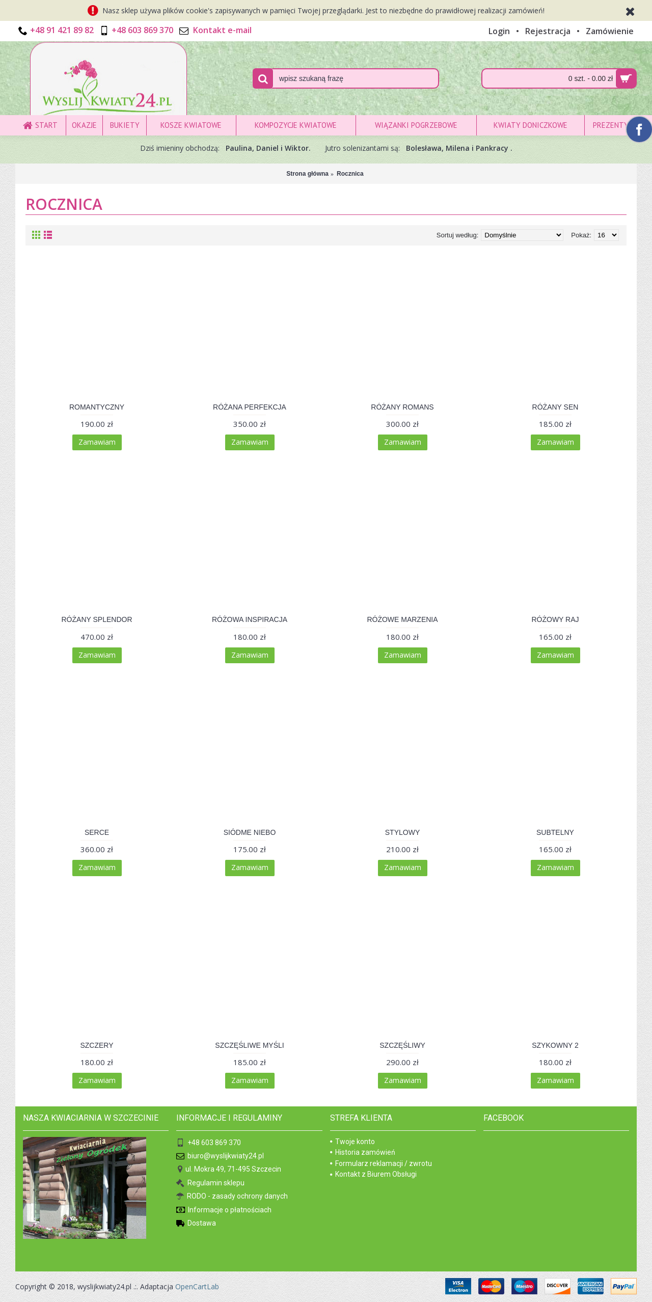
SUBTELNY (555, 832)
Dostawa (196, 1224)
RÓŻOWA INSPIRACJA (249, 619)
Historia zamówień (362, 1152)
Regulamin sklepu (210, 1183)
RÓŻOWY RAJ (555, 619)
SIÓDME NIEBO (250, 832)
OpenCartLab (197, 1286)
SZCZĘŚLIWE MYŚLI (249, 1045)
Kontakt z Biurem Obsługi (373, 1174)
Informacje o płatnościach (223, 1210)
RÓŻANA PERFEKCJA (249, 407)
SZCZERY (96, 1045)
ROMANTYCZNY (96, 407)
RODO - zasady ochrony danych (232, 1197)
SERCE (97, 832)
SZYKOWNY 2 (555, 1045)
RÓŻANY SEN (555, 407)
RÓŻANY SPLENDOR (97, 619)
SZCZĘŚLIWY (402, 1045)
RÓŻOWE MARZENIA (402, 619)
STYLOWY (402, 832)
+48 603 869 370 (208, 1143)
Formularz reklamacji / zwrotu (381, 1163)
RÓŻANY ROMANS (402, 407)
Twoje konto (352, 1141)
